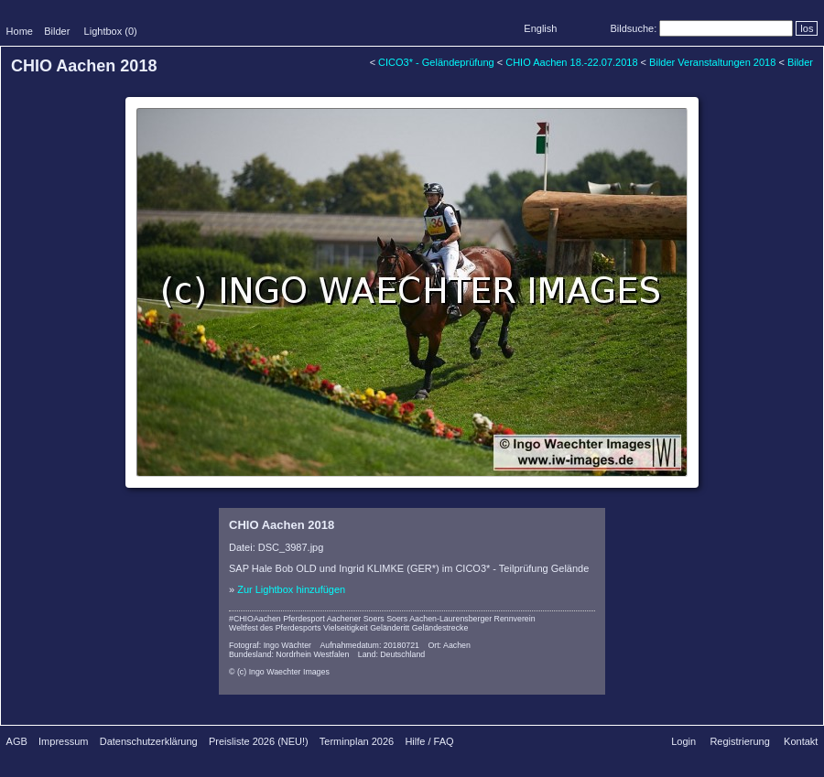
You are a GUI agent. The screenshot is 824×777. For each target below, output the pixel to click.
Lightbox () (110, 31)
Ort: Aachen (449, 645)
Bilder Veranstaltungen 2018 (712, 62)
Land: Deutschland (391, 654)
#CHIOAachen (255, 618)
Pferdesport (303, 618)
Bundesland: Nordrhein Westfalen (289, 654)
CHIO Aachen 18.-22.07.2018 (571, 62)
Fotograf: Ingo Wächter (270, 645)
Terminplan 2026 (357, 741)
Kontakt (801, 741)
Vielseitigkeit (345, 627)
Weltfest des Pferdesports (275, 627)
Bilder (57, 31)
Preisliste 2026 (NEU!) (259, 741)
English (540, 28)
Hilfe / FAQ (429, 741)
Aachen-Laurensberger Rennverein (472, 618)
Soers (396, 618)
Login (683, 741)
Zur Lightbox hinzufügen (291, 589)
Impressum (63, 741)
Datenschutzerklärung (149, 741)
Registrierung (739, 741)
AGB (16, 741)
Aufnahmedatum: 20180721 (369, 645)
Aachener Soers (356, 618)
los (806, 28)
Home (19, 31)
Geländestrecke (440, 627)
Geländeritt (389, 627)
